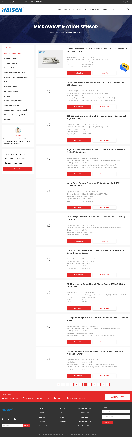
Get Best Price (78, 73)
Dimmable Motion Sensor (13, 68)
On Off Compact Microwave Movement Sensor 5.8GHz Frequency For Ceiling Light (97, 50)
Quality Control (94, 9)
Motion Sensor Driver (11, 105)
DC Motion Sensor (10, 87)
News (60, 413)
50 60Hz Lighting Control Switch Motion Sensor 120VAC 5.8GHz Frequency (96, 285)
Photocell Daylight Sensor (13, 101)
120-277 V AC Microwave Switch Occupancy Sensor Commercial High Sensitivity (96, 117)
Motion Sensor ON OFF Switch (14, 72)
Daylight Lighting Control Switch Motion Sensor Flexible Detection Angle (97, 319)
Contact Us (104, 9)
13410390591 (28, 398)
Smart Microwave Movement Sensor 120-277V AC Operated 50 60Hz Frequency (95, 83)
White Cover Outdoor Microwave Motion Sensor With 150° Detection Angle (93, 184)
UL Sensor (7, 82)
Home (60, 9)
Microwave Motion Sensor (13, 54)
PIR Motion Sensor (10, 63)
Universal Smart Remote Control (15, 110)
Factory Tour (83, 9)
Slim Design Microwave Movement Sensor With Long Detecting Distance (96, 218)
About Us (74, 9)
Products (67, 9)
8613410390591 (43, 398)
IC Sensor (7, 96)
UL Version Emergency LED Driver (16, 77)
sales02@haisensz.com (76, 398)
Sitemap (61, 417)
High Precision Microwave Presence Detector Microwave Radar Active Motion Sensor (96, 151)
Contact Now (18, 169)
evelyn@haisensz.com (15, 2)
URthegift (58, 398)
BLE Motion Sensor (10, 58)
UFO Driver (8, 119)
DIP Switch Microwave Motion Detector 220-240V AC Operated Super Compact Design (95, 251)
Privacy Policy (62, 421)
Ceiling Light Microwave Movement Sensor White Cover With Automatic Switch (95, 352)
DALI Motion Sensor (11, 91)
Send (26, 425)
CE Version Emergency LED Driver (16, 115)
